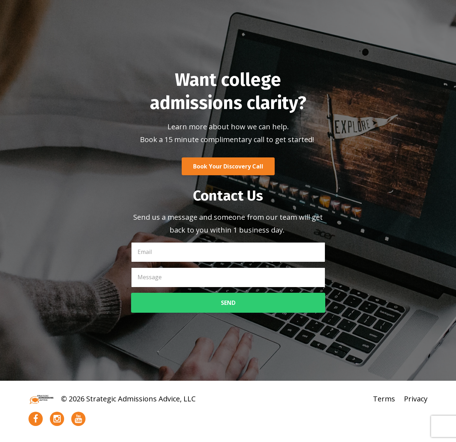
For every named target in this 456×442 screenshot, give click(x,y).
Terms (384, 399)
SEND (228, 303)
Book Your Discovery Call (228, 166)
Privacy (416, 399)
